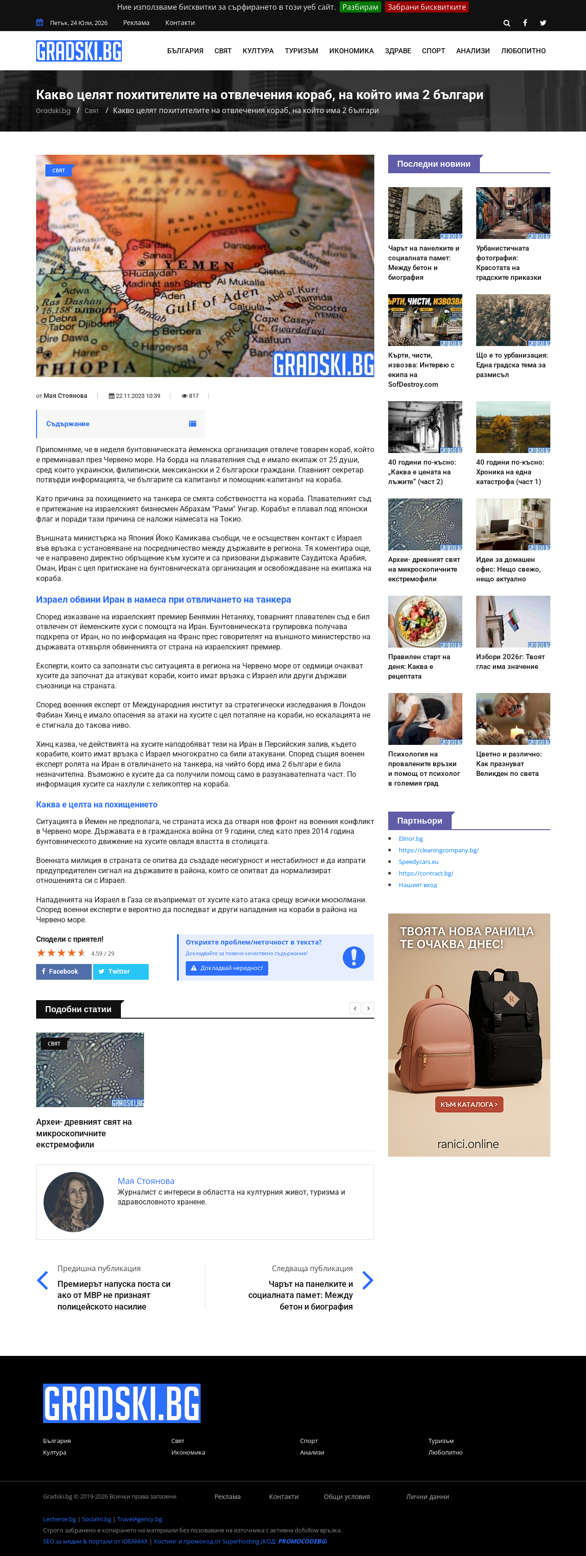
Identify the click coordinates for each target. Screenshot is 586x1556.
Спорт (433, 51)
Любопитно (523, 51)
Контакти (180, 22)
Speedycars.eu (419, 861)
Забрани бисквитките (427, 7)
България (185, 51)
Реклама (136, 22)
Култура (258, 51)
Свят (223, 51)
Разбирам (360, 7)
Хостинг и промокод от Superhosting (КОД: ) (240, 1541)
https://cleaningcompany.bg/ (439, 850)
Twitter (114, 971)
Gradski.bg (53, 110)
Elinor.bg (411, 838)
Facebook (60, 971)
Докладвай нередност (227, 968)
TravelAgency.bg (139, 1519)
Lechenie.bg (59, 1519)
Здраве (398, 51)
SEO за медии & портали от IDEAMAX (95, 1541)
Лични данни (427, 1496)
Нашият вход (418, 885)
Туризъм (301, 51)
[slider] (61, 952)
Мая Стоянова (66, 395)
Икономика (351, 51)
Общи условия (347, 1496)
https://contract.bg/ (426, 873)
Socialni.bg (96, 1519)
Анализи (473, 51)
